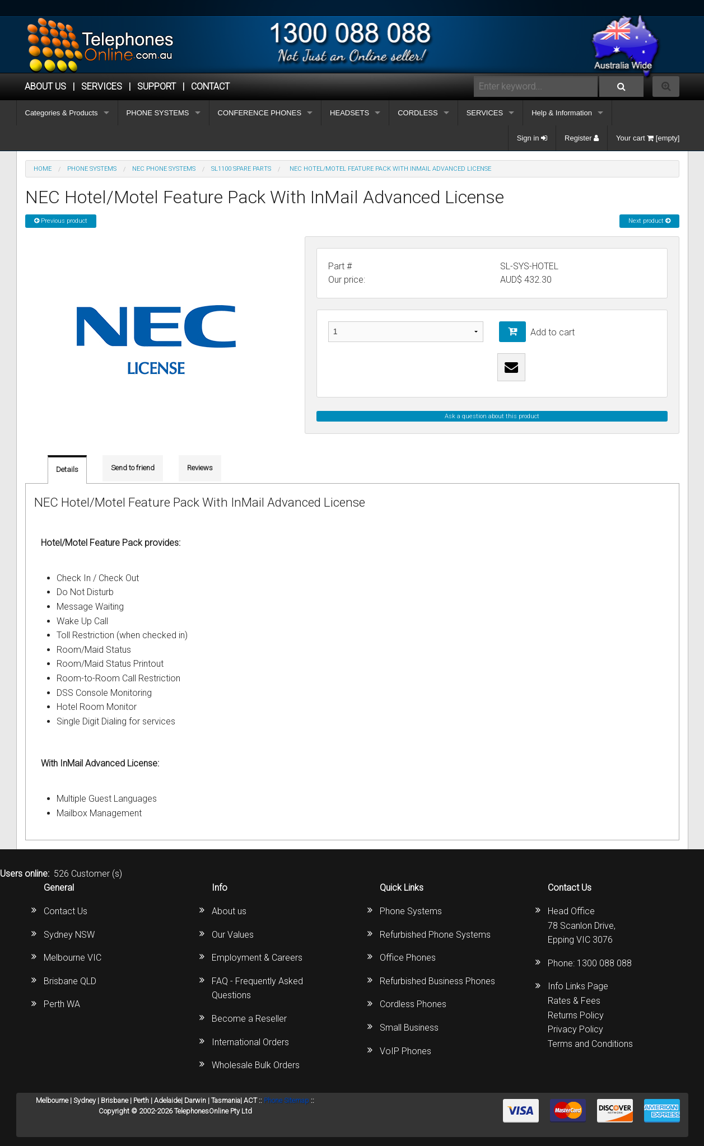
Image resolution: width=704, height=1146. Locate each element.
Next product (649, 220)
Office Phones (408, 957)
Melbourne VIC (72, 957)
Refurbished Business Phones (437, 981)
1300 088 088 (604, 963)
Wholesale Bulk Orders (256, 1065)
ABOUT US (45, 86)
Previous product (60, 220)
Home (43, 168)
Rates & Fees (574, 1000)
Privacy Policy (575, 1029)
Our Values (233, 934)
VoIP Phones (405, 1051)
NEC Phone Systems (163, 168)
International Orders (250, 1042)
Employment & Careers (257, 957)
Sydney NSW (69, 934)
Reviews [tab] (200, 468)
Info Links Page (578, 986)
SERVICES (485, 113)
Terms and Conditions (590, 1044)
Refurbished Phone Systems (435, 934)
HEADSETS (349, 113)
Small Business (409, 1027)
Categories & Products (61, 113)
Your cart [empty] (647, 138)
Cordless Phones (413, 1004)
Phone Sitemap (286, 1100)
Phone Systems (411, 911)
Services (101, 86)
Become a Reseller (249, 1018)
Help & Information (562, 113)
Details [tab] (67, 469)
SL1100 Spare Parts (241, 168)
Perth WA (62, 1004)
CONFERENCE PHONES (260, 113)
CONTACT (210, 86)
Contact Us (65, 911)
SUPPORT (156, 86)
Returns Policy (576, 1015)
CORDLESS (418, 113)
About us (229, 911)
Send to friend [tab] (133, 468)
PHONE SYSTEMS (158, 113)
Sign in (532, 138)
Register (582, 138)
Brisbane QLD (70, 981)
